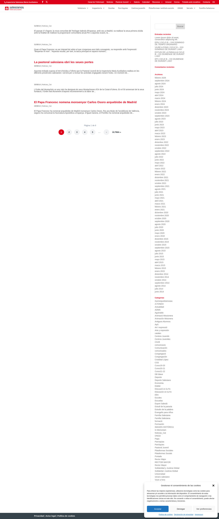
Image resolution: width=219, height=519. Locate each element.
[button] (213, 485)
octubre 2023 (160, 113)
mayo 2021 (159, 198)
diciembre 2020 (161, 212)
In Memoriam (160, 430)
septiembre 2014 (162, 283)
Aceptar (157, 509)
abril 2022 (159, 166)
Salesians (82, 8)
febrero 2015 (160, 268)
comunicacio (160, 345)
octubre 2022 (160, 148)
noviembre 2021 (162, 180)
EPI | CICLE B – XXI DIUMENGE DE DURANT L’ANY (169, 60)
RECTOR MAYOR (163, 462)
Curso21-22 (160, 371)
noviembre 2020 (162, 215)
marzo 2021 (160, 204)
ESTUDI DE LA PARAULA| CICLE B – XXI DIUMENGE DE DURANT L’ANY (169, 54)
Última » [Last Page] (116, 132)
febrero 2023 (160, 136)
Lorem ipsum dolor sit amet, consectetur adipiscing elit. (167, 38)
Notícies (110, 2)
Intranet (168, 2)
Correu (176, 2)
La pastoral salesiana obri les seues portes (63, 62)
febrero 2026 (160, 78)
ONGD (180, 8)
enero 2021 (160, 209)
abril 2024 (159, 95)
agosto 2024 (160, 83)
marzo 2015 (160, 265)
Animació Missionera (164, 316)
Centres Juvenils (138, 8)
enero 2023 (160, 139)
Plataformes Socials (163, 453)
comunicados (160, 351)
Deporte (158, 377)
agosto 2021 (160, 189)
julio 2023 (159, 122)
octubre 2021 (160, 183)
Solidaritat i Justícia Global (166, 471)
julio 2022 (159, 157)
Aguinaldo (159, 313)
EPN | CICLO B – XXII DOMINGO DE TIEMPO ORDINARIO (169, 43)
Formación (159, 424)
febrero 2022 (160, 171)
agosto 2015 (160, 251)
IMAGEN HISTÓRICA (164, 427)
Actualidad (159, 307)
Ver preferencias (204, 509)
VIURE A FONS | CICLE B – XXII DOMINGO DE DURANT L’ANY (169, 48)
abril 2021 (159, 201)
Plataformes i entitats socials (161, 8)
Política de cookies (166, 515)
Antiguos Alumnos (162, 321)
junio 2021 (159, 195)
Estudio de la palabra (164, 409)
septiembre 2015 (162, 248)
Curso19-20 (160, 365)
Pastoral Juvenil (122, 2)
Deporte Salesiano (163, 380)
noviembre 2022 (162, 145)
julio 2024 (159, 86)
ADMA (157, 310)
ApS (156, 324)
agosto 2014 (160, 286)
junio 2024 (159, 89)
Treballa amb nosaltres (191, 2)
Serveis (190, 8)
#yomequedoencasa (163, 301)
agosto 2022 (160, 154)
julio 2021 (159, 192)
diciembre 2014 (161, 274)
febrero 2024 (160, 101)
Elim (157, 395)
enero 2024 (160, 104)
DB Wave (159, 374)
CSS (157, 362)
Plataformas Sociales (164, 450)
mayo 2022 (159, 163)
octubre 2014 (160, 280)
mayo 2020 (159, 233)
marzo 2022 (160, 168)
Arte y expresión (162, 330)
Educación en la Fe (163, 392)
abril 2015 (159, 262)
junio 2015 (159, 256)
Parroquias (159, 442)
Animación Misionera (164, 318)
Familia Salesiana (162, 418)
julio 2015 (159, 253)
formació (158, 421)
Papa (157, 439)
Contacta (206, 2)
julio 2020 (159, 227)
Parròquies (123, 8)
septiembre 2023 (162, 116)
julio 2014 (159, 289)
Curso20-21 (160, 368)
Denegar (181, 509)
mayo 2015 (159, 259)
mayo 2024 (159, 92)
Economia (159, 383)
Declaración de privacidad (183, 515)
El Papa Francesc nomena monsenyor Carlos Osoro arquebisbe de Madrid (85, 102)
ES (214, 2)
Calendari (146, 2)
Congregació (160, 354)
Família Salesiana (207, 8)
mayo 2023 (159, 127)
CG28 (157, 342)
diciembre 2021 (161, 177)
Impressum (199, 515)
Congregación (161, 357)
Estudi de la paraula (163, 406)
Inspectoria (97, 8)
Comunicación (161, 348)
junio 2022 (159, 160)
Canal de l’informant (96, 2)
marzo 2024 (160, 98)
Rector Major (160, 459)
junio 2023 (159, 125)
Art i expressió (161, 327)
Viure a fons (160, 480)
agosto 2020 (160, 224)
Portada (158, 456)
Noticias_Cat (47, 26)
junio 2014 (159, 292)
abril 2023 (159, 130)
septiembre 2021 (162, 186)
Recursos (156, 2)
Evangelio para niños (164, 412)
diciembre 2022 (161, 142)
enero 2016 (160, 236)
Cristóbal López (161, 360)
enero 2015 (160, 271)
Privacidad (39, 516)
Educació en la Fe (162, 389)
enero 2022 (160, 174)
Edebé (157, 386)
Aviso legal (51, 516)
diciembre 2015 (161, 239)
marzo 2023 (160, 133)
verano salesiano (162, 477)
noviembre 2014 (162, 277)
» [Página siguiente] (106, 132)
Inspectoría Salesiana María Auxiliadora (22, 2)
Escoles (111, 8)
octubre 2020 (160, 218)
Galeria (137, 2)
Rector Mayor (160, 465)
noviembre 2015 (162, 242)
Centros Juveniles (162, 339)
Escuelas (159, 401)
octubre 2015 (160, 245)
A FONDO (159, 304)
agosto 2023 (160, 119)
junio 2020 (159, 230)
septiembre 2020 (162, 221)
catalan (158, 333)
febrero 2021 (160, 207)
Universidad (160, 474)
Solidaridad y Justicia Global (167, 468)
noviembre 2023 (162, 110)
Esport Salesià (161, 403)
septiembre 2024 (162, 81)
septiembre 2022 (162, 151)
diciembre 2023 (161, 107)
